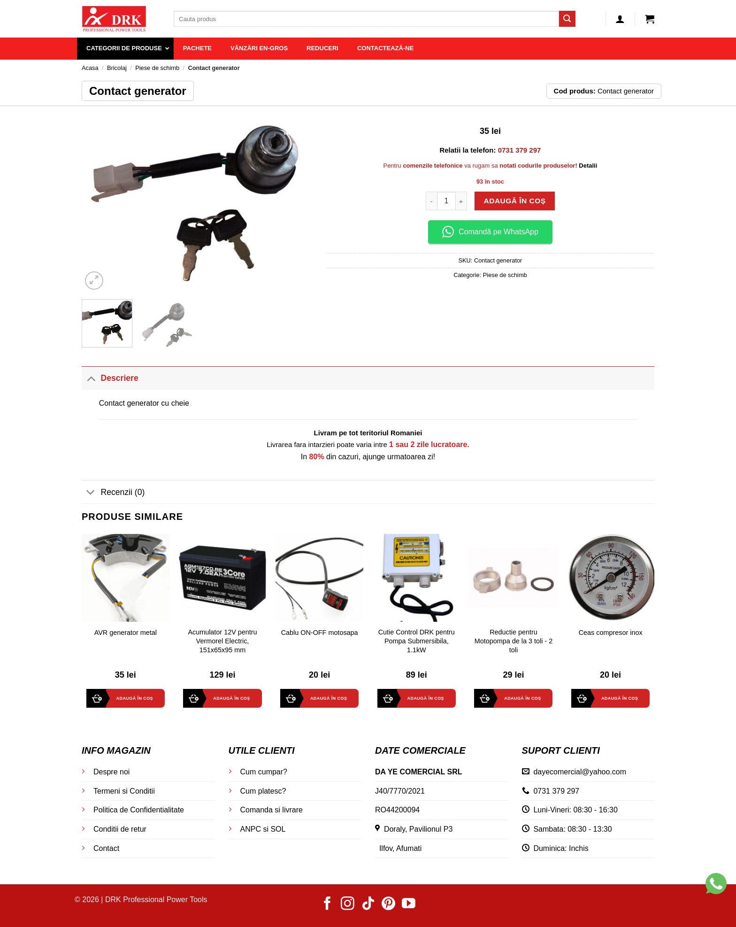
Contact (106, 848)
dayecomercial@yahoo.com (579, 772)
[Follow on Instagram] (347, 904)
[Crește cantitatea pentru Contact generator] (461, 201)
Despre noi (111, 772)
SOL (277, 829)
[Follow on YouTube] (408, 904)
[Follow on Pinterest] (388, 904)
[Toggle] (91, 378)
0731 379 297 (556, 791)
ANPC (250, 829)
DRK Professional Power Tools (156, 900)
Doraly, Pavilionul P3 (413, 829)
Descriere (110, 378)
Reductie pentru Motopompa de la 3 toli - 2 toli (513, 640)
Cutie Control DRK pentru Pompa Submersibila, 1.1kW (416, 640)
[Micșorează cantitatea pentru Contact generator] (431, 201)
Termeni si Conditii (124, 791)
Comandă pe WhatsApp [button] (490, 232)
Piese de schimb (157, 67)
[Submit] (567, 19)
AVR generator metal (125, 632)
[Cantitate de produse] (446, 201)
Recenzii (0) (113, 493)
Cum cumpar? (263, 772)
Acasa (90, 67)
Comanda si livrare (271, 810)
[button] (620, 18)
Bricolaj (117, 67)
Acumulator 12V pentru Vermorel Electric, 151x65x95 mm (222, 640)
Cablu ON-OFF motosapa (319, 632)
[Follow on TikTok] (368, 904)
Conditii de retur (119, 829)
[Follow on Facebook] (327, 904)
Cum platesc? (263, 791)
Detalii (588, 165)
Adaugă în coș (514, 201)
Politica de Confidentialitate (138, 810)
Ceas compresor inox (611, 632)
